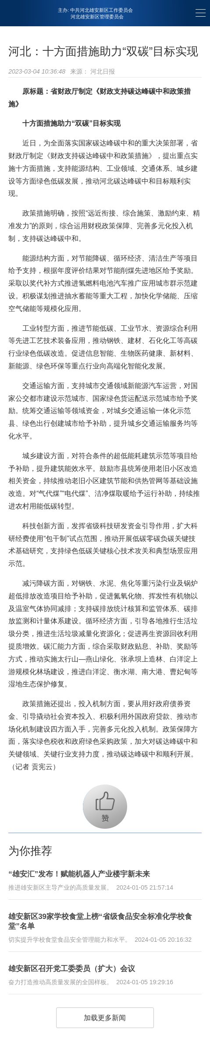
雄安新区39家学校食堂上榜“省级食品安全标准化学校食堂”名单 (100, 921)
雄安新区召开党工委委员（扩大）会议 (71, 969)
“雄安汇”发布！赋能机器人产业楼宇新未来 (79, 874)
